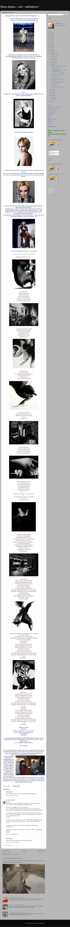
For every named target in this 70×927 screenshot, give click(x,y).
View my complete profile (60, 25)
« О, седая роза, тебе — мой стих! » (17, 912)
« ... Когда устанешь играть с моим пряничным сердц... (58, 70)
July (52, 64)
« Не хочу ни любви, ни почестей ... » (13, 858)
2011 (51, 49)
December (53, 54)
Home (24, 851)
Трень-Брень (9, 800)
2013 (51, 45)
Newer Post (6, 851)
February (53, 97)
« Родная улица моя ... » (56, 68)
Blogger (42, 923)
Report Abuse (52, 126)
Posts (51, 151)
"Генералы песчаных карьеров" (55, 106)
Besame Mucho (54, 85)
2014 (51, 43)
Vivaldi (49, 115)
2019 (51, 33)
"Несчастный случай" (53, 108)
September (53, 60)
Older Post (41, 851)
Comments (52, 154)
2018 (51, 35)
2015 (51, 41)
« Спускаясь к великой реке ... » (58, 87)
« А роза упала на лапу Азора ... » (58, 73)
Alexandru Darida (52, 110)
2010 (51, 51)
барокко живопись (52, 119)
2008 (51, 101)
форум (49, 160)
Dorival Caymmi (51, 112)
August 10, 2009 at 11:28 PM (12, 842)
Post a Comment (8, 845)
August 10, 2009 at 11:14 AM (12, 834)
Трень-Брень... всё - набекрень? (19, 6)
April (52, 93)
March (52, 95)
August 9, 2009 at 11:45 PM (12, 795)
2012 (51, 47)
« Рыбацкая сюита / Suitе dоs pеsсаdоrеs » (57, 79)
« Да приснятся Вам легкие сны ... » (59, 66)
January (53, 99)
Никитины (50, 120)
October (53, 58)
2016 (51, 39)
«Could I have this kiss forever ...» (58, 75)
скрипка (50, 122)
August (52, 62)
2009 (51, 53)
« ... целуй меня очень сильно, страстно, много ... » (57, 82)
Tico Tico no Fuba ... (55, 76)
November (53, 56)
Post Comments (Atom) (14, 854)
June (52, 89)
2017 (51, 37)
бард (49, 117)
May (52, 91)
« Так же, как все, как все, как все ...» (17, 897)
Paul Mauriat (51, 114)
